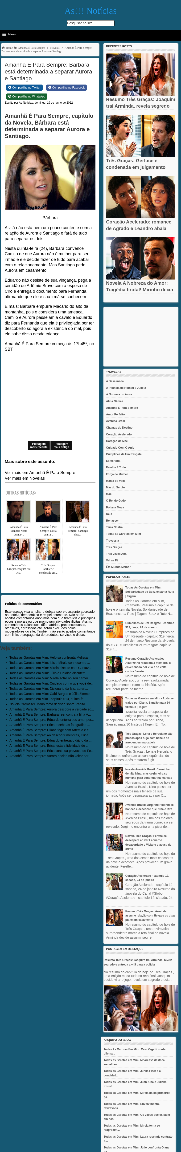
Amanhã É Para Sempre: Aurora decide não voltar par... (50, 756)
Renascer (112, 520)
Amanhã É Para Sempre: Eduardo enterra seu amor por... (51, 720)
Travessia (112, 540)
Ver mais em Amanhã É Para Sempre (40, 472)
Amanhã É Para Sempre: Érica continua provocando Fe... (51, 751)
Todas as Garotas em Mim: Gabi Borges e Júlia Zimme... (50, 694)
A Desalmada (115, 381)
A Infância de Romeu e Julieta (126, 387)
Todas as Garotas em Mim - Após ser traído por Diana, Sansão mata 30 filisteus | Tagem (150, 703)
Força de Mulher (117, 474)
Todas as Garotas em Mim (123, 533)
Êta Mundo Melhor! (119, 567)
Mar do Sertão (115, 487)
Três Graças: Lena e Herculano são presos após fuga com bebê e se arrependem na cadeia (149, 738)
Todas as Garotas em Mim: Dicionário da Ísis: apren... (48, 688)
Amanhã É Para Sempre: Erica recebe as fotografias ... (49, 725)
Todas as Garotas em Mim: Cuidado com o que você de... (51, 683)
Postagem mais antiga (61, 445)
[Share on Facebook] (66, 88)
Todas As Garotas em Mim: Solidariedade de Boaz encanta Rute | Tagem (149, 592)
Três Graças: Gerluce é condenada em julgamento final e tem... (135, 167)
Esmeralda (113, 460)
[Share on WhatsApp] (26, 96)
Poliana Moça (115, 507)
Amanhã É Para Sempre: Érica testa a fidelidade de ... (49, 745)
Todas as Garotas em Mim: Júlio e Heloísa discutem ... (49, 673)
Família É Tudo (116, 467)
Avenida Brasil (116, 421)
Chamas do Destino (119, 427)
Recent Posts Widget (116, 301)
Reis (109, 514)
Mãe (108, 494)
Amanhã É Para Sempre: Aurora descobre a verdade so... (51, 709)
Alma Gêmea (114, 401)
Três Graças (114, 547)
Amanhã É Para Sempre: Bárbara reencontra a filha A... (50, 714)
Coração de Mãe (117, 441)
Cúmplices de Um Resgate (124, 454)
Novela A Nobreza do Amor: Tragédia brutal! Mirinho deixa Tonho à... (139, 289)
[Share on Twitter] (24, 88)
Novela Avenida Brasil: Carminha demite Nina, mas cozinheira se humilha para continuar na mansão (148, 773)
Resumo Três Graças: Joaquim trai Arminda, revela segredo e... (140, 106)
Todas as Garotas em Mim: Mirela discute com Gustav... (50, 668)
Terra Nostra (114, 527)
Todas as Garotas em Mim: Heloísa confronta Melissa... (49, 657)
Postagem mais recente (38, 445)
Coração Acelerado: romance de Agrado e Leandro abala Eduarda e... (138, 228)
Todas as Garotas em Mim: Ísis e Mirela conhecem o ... (49, 663)
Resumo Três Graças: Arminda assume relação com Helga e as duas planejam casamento (150, 915)
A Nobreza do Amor (119, 394)
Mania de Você (115, 481)
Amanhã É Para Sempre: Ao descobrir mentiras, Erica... (50, 735)
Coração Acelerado (119, 434)
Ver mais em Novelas (25, 478)
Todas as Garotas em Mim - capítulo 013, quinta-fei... (48, 699)
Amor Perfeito (115, 414)
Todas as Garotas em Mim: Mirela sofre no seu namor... (50, 678)
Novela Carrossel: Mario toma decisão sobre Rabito (47, 704)
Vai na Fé (112, 560)
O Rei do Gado (116, 500)
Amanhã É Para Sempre (122, 408)
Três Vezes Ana (116, 554)
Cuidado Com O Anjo (120, 447)
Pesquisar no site (79, 23)
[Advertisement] (140, 336)
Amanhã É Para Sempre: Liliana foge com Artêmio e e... (50, 730)
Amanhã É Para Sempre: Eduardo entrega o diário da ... (50, 740)
